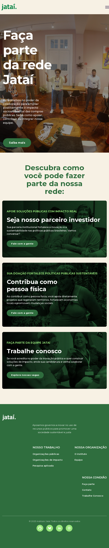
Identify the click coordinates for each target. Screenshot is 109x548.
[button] (106, 7)
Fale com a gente (22, 243)
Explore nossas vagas (25, 375)
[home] (9, 7)
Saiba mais (17, 142)
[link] (40, 528)
